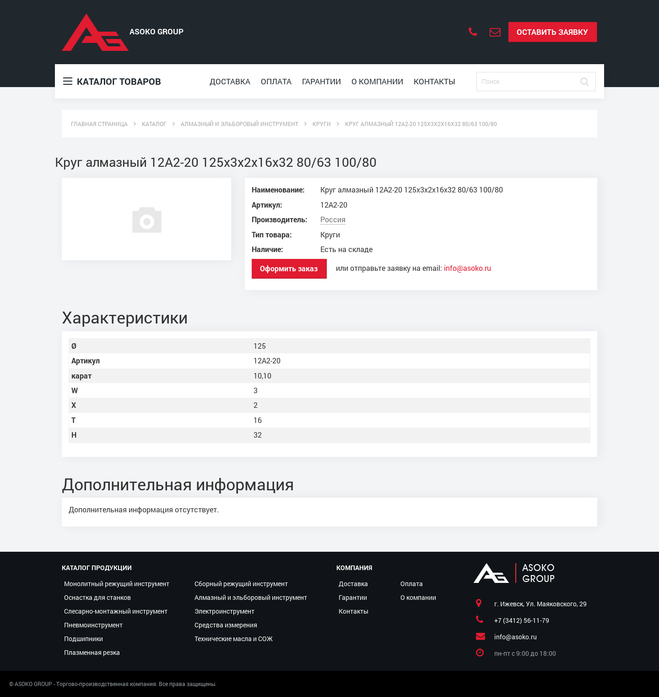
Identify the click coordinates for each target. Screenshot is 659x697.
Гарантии (321, 81)
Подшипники (83, 638)
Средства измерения (225, 624)
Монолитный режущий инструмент (116, 583)
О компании (377, 81)
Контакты (434, 81)
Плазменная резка (92, 652)
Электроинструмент (224, 611)
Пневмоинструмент (93, 624)
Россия (333, 219)
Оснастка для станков (97, 597)
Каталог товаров (112, 81)
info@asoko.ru (467, 268)
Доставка (230, 81)
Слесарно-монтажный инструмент (115, 611)
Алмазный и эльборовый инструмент (250, 597)
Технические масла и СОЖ (233, 638)
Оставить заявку (552, 32)
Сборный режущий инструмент (241, 583)
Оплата (276, 81)
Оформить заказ (289, 268)
